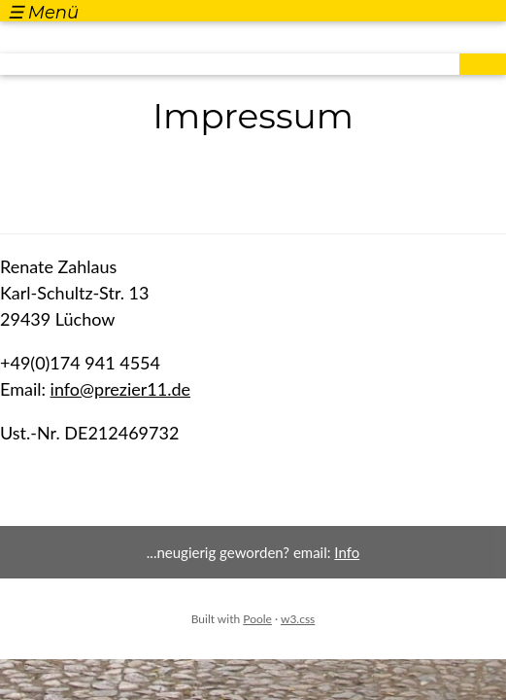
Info (346, 552)
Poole (257, 619)
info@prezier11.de (121, 389)
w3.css (298, 619)
